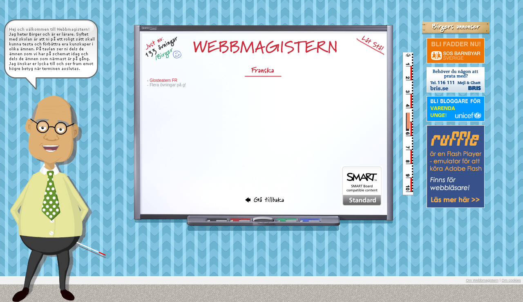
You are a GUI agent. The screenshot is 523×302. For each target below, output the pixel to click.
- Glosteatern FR (162, 80)
